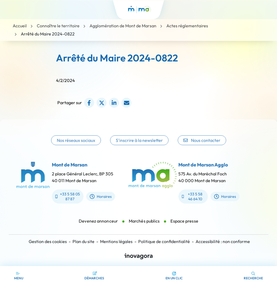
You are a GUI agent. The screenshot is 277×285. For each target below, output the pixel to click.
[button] (174, 275)
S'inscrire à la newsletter (139, 144)
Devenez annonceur (98, 224)
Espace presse (184, 224)
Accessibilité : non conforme (223, 241)
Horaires (98, 196)
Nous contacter (201, 144)
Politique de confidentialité (164, 241)
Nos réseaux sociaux (76, 144)
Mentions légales (116, 241)
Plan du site (83, 241)
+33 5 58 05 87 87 (64, 196)
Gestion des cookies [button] (48, 241)
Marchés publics (144, 224)
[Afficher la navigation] (18, 275)
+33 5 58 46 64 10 (195, 196)
